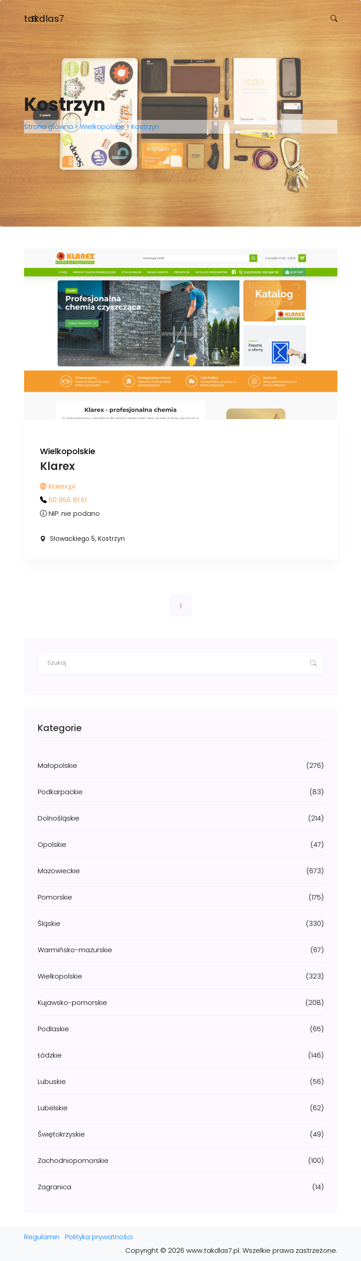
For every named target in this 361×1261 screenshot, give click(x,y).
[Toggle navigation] (34, 19)
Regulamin (41, 1236)
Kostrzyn (144, 126)
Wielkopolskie (102, 126)
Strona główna (49, 126)
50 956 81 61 (68, 499)
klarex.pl (57, 486)
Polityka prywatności (99, 1236)
